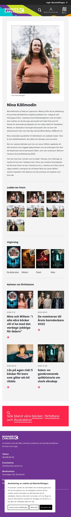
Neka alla (34, 507)
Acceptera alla (46, 507)
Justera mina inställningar (18, 507)
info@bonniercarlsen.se (12, 465)
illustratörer (23, 419)
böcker (37, 416)
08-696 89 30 (8, 457)
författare (52, 416)
